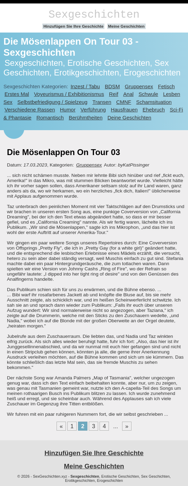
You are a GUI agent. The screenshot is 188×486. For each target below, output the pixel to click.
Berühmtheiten (85, 117)
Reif (113, 94)
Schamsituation (154, 102)
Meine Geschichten (126, 26)
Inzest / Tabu (85, 86)
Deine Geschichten (129, 117)
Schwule (148, 94)
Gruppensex (139, 86)
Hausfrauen (124, 109)
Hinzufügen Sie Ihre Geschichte (73, 26)
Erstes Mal (17, 94)
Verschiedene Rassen (30, 109)
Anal (128, 94)
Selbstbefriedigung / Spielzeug (52, 102)
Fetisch (166, 86)
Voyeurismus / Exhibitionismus (69, 94)
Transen (101, 102)
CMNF (123, 102)
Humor (68, 109)
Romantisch (50, 117)
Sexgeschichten (94, 15)
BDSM (112, 86)
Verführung (93, 109)
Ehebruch (154, 109)
